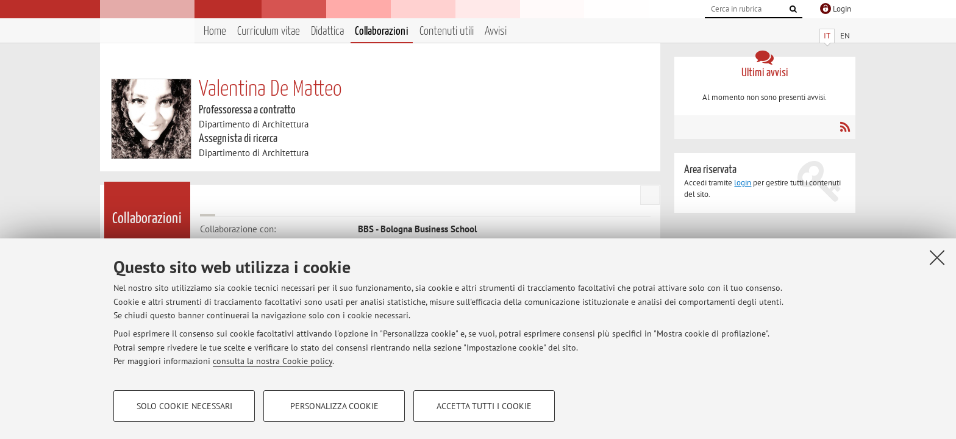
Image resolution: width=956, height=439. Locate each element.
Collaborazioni (381, 31)
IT (827, 35)
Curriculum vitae (268, 31)
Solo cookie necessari (184, 406)
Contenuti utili (446, 31)
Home (215, 31)
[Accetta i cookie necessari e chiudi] (937, 257)
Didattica (327, 31)
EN (845, 35)
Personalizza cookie (334, 406)
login (742, 182)
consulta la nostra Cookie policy (272, 360)
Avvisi (496, 31)
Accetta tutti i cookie (484, 406)
